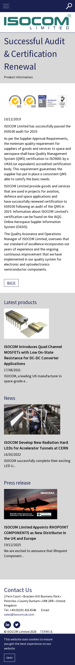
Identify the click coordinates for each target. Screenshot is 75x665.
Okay (9, 658)
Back (11, 282)
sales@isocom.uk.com (19, 614)
